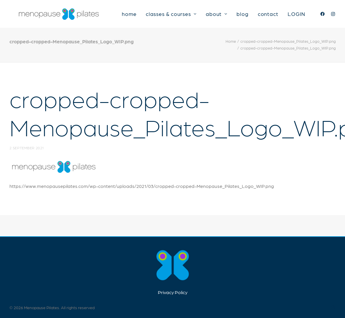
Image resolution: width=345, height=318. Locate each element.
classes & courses (177, 15)
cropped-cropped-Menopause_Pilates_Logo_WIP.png (288, 44)
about (223, 15)
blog (249, 15)
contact (274, 15)
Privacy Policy (172, 292)
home (136, 15)
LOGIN (303, 15)
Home (231, 44)
